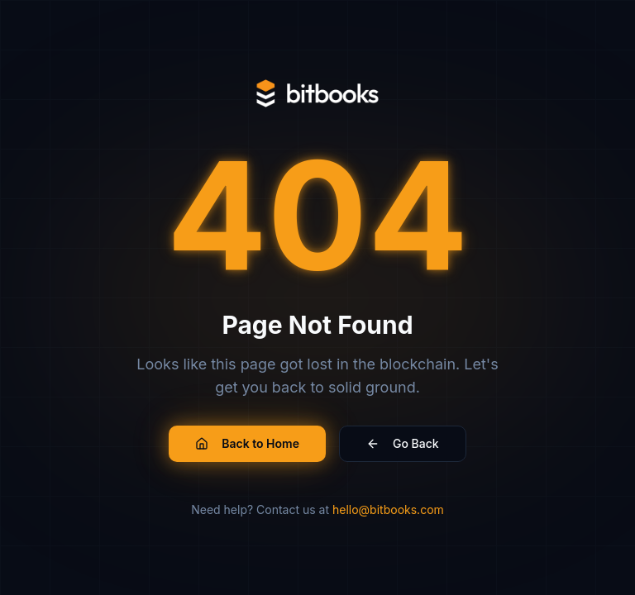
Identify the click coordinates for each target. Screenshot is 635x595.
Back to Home (247, 443)
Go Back (402, 443)
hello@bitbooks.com (388, 509)
